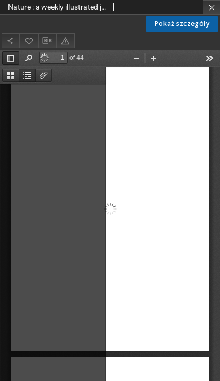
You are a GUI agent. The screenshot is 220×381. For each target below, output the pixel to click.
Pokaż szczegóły (182, 23)
